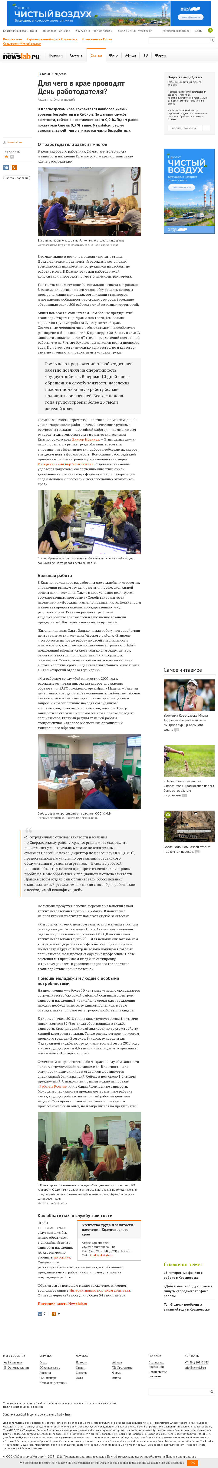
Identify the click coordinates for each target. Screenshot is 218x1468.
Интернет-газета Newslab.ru (62, 1303)
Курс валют (145, 31)
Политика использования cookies (23, 1406)
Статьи (45, 74)
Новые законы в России (97, 39)
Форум (116, 1373)
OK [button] (193, 1462)
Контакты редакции (53, 1383)
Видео (116, 1378)
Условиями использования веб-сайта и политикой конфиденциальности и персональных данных (187, 96)
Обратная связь (50, 1367)
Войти (198, 31)
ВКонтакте (13, 1362)
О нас (43, 1362)
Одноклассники (16, 1367)
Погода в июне (12, 39)
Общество (59, 74)
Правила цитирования (180, 1456)
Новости (81, 1362)
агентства (65, 464)
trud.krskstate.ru (101, 1255)
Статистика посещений (156, 1364)
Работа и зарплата (17, 178)
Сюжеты (81, 1373)
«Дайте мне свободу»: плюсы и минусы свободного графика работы (188, 1291)
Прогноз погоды (102, 31)
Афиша (117, 1362)
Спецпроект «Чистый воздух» (22, 43)
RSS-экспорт (48, 1378)
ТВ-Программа (122, 1367)
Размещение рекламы (158, 1374)
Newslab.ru (14, 142)
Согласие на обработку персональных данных (183, 112)
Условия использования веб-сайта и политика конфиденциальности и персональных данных (59, 1403)
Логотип (45, 1373)
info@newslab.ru (195, 1367)
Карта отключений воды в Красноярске (52, 39)
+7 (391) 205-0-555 (197, 1362)
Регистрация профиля (175, 31)
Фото (79, 1378)
